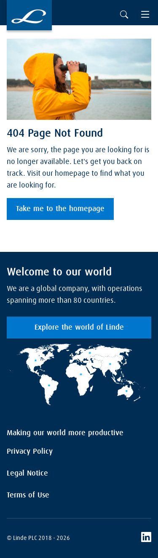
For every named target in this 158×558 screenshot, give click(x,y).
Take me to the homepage (60, 209)
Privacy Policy (30, 451)
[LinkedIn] (146, 538)
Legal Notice (27, 473)
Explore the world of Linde (79, 327)
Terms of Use (28, 495)
